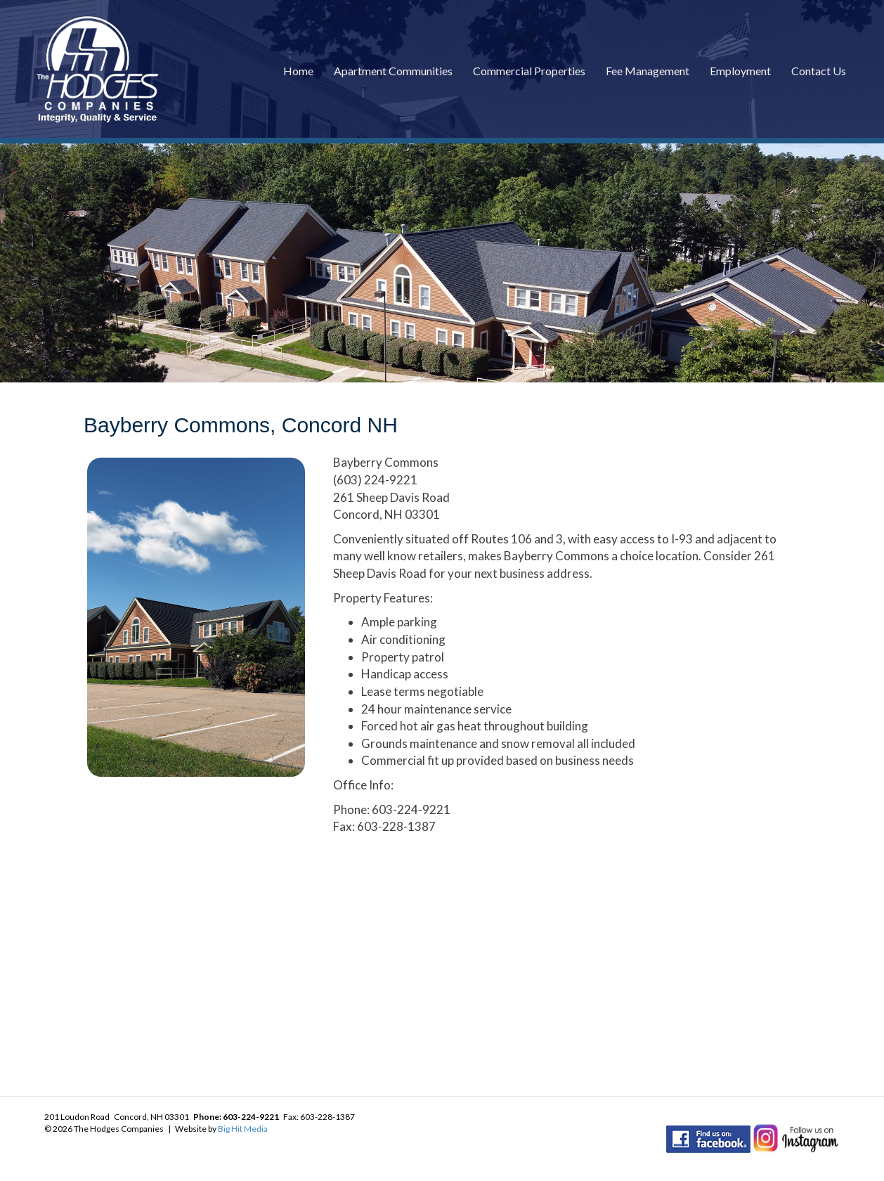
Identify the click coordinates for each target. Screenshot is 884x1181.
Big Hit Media (243, 1128)
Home (298, 70)
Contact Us (818, 70)
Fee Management (647, 70)
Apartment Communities (393, 70)
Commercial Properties (529, 70)
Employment (740, 70)
